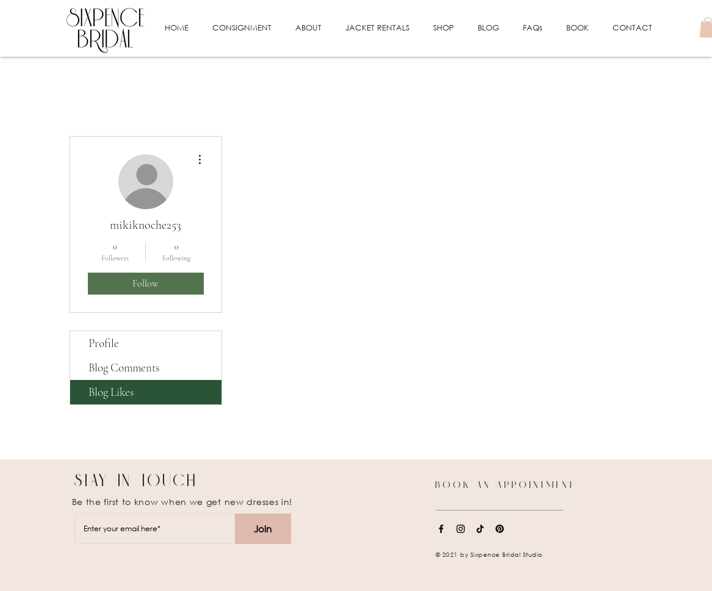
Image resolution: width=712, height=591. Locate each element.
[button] (242, 28)
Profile (103, 343)
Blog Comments (123, 367)
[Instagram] (460, 528)
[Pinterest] (499, 528)
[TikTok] (480, 528)
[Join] (263, 529)
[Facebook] (441, 528)
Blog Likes (111, 392)
